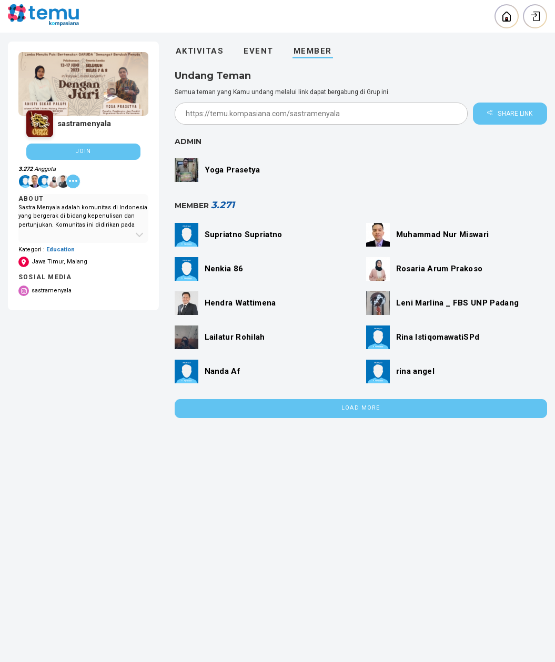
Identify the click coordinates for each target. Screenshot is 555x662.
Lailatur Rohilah (235, 337)
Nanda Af (223, 371)
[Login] (535, 16)
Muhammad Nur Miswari (442, 234)
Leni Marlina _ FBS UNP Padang (457, 303)
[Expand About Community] (83, 234)
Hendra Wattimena (240, 303)
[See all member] (73, 181)
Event (259, 51)
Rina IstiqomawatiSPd (438, 337)
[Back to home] (507, 16)
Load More (360, 407)
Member (313, 51)
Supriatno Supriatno (243, 234)
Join (83, 151)
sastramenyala (45, 291)
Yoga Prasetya (232, 170)
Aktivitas (200, 51)
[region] (83, 176)
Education (60, 249)
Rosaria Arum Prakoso (439, 268)
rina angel (415, 371)
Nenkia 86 (224, 268)
